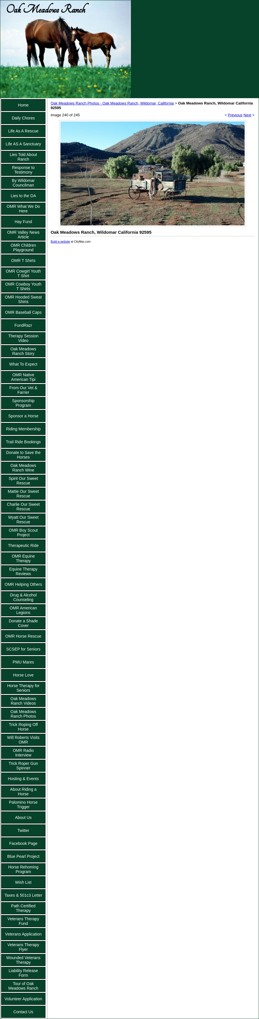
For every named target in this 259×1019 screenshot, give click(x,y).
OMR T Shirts (23, 260)
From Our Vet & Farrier (23, 390)
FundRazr (23, 325)
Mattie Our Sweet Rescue (23, 493)
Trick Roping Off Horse (23, 726)
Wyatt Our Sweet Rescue (23, 519)
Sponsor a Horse (23, 416)
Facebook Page (23, 843)
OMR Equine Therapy (23, 558)
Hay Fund (23, 221)
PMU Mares (23, 662)
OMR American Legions (23, 610)
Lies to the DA (23, 195)
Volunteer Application (23, 999)
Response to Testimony (23, 169)
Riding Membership (23, 429)
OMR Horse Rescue (23, 636)
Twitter (23, 830)
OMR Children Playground (23, 247)
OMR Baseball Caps (23, 312)
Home (23, 105)
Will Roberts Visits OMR (23, 739)
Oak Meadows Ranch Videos (23, 701)
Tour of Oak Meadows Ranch (23, 986)
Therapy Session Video (23, 338)
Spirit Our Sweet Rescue (23, 480)
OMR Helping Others (23, 584)
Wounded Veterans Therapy (23, 960)
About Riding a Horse (23, 791)
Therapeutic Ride (23, 545)
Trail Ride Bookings (23, 442)
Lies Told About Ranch (23, 156)
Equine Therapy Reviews (23, 571)
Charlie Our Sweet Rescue (23, 506)
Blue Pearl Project (23, 856)
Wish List (23, 882)
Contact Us (23, 1012)
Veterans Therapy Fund (23, 921)
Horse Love (23, 675)
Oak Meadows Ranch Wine (23, 467)
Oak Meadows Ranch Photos (23, 713)
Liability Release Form (23, 973)
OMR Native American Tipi (23, 377)
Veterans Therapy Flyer (23, 947)
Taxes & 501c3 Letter (23, 895)
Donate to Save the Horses (23, 454)
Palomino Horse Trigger (23, 804)
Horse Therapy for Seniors (23, 688)
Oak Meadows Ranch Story (23, 351)
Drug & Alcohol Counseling (23, 597)
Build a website (60, 241)
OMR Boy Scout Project (23, 532)
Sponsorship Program (23, 403)
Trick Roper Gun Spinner (23, 765)
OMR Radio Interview (23, 752)
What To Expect (23, 364)
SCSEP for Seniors (23, 649)
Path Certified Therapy (23, 908)
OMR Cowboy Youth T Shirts (23, 286)
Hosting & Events (23, 778)
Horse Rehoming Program (23, 869)
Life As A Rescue (23, 131)
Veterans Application (23, 934)
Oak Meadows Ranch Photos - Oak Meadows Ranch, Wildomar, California (112, 103)
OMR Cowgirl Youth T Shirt (23, 273)
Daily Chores (23, 118)
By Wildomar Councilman (23, 182)
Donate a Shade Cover (23, 623)
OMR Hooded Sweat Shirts (23, 299)
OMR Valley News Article (23, 234)
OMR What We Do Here (23, 208)
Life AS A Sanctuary (23, 144)
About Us (23, 817)
